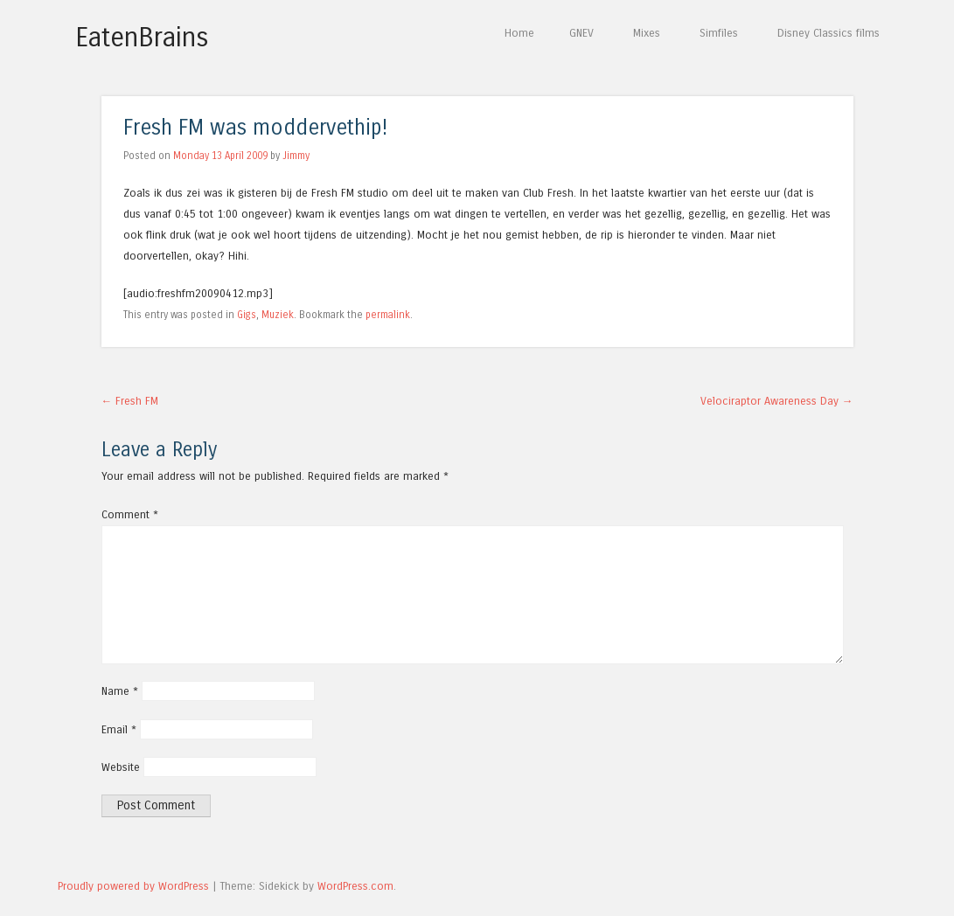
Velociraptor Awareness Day (776, 400)
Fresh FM (130, 400)
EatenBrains (142, 37)
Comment (129, 514)
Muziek (277, 315)
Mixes (646, 32)
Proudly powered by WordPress (133, 885)
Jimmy (296, 155)
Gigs (246, 315)
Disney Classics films (828, 32)
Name (119, 690)
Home (519, 32)
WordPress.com (355, 885)
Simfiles (719, 32)
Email (118, 729)
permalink (388, 315)
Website (120, 767)
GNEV (581, 32)
